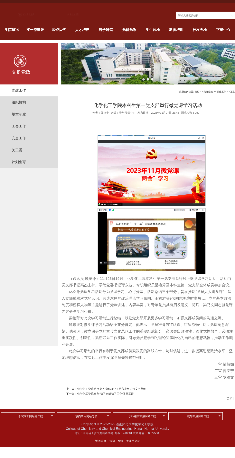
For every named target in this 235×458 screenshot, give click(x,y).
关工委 (17, 150)
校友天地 (200, 30)
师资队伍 (59, 30)
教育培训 (176, 30)
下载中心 (223, 30)
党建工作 (19, 90)
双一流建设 (35, 30)
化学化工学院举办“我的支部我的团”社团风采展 (105, 393)
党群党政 (129, 30)
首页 (197, 91)
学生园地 (153, 30)
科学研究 (106, 30)
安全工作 (19, 138)
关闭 (229, 398)
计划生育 (19, 162)
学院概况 (12, 30)
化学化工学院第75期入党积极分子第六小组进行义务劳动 (111, 388)
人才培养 (82, 30)
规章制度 (19, 114)
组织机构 (19, 102)
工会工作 (19, 126)
